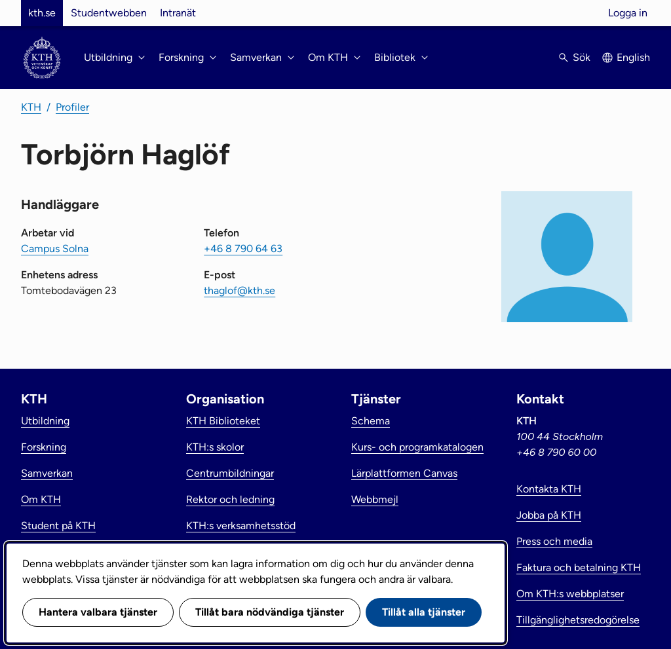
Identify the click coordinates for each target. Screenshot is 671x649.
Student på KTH (58, 525)
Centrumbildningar (230, 473)
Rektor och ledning (230, 499)
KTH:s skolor (215, 447)
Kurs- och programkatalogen (417, 447)
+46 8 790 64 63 (243, 248)
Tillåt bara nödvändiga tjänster (269, 612)
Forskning (43, 447)
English (633, 57)
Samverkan (47, 473)
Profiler (72, 107)
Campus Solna (54, 248)
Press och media (554, 541)
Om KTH (41, 499)
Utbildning (45, 421)
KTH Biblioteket (223, 421)
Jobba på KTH (548, 515)
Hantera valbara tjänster (98, 612)
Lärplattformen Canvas (404, 473)
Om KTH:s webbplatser (570, 593)
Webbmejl (374, 499)
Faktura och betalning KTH (578, 567)
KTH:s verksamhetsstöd (241, 525)
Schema (370, 421)
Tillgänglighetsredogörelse (578, 620)
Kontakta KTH (548, 489)
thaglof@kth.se (239, 290)
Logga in (627, 13)
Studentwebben (109, 13)
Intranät (178, 13)
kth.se (42, 13)
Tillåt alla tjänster (423, 612)
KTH (31, 107)
